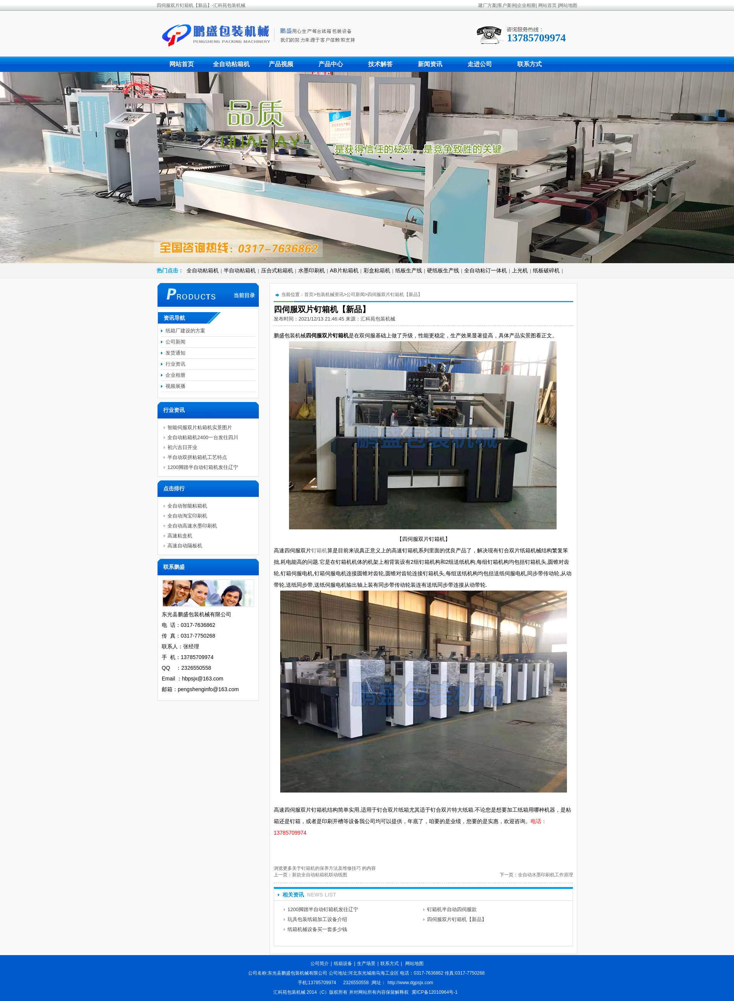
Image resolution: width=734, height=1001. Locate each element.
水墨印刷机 (311, 270)
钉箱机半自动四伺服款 (452, 909)
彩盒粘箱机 (377, 270)
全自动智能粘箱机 (187, 506)
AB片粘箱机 (344, 270)
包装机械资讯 (330, 294)
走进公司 (480, 64)
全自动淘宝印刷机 (187, 516)
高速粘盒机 (179, 536)
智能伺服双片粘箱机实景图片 (199, 427)
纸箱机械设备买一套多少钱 (317, 929)
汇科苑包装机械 (378, 319)
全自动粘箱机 (231, 64)
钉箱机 (319, 550)
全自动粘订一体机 (485, 270)
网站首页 (547, 5)
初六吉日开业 (182, 447)
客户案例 (507, 5)
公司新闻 (355, 294)
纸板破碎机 (546, 270)
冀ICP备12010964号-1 (435, 992)
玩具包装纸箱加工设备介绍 (317, 919)
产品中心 (330, 64)
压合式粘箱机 (277, 270)
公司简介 (319, 963)
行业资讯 (175, 364)
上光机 (520, 270)
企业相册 (526, 5)
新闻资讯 (430, 64)
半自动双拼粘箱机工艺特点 (197, 457)
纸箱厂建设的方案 (185, 331)
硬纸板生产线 (443, 270)
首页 (308, 294)
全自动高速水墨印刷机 (192, 526)
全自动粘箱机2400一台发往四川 (202, 437)
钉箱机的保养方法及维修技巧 (331, 868)
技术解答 (380, 64)
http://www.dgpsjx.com (410, 982)
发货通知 (175, 353)
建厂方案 (487, 5)
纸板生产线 (408, 270)
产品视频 (281, 64)
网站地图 (568, 5)
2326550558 (356, 982)
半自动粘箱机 (240, 270)
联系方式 (529, 64)
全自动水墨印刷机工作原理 (545, 874)
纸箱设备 (343, 963)
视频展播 (175, 386)
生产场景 (366, 963)
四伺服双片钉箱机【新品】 (394, 294)
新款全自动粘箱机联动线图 (319, 874)
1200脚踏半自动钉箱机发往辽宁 (322, 909)
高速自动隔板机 (184, 546)
